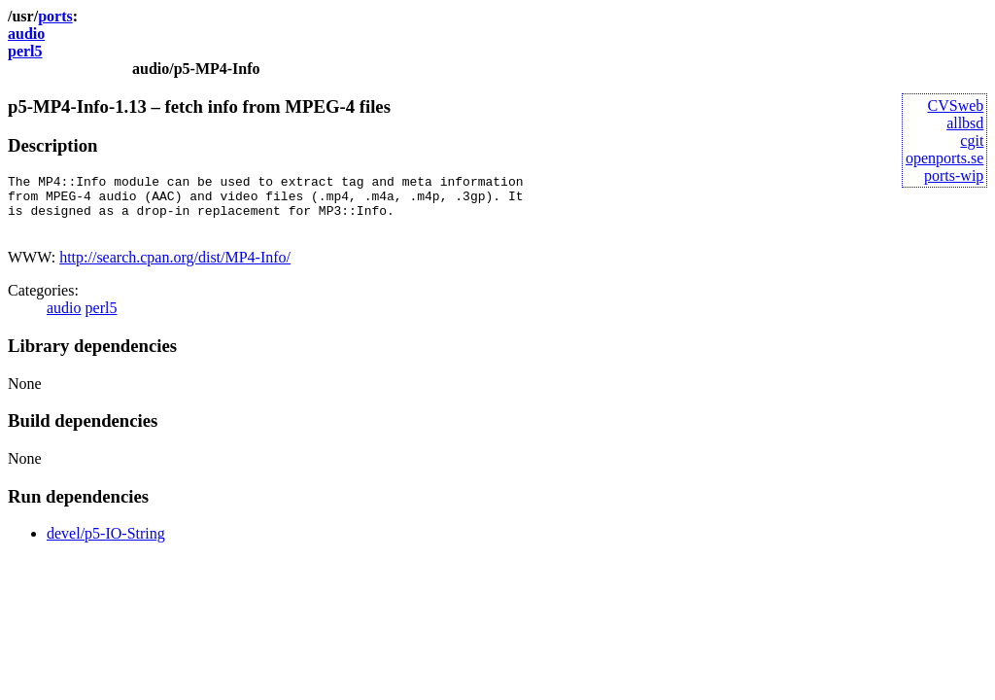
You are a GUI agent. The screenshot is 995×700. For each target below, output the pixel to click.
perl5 (25, 51)
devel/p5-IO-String (106, 545)
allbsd (964, 123)
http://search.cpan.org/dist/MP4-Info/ (175, 269)
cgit (971, 140)
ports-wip (953, 175)
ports (55, 16)
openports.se (944, 158)
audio (26, 33)
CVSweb (956, 105)
